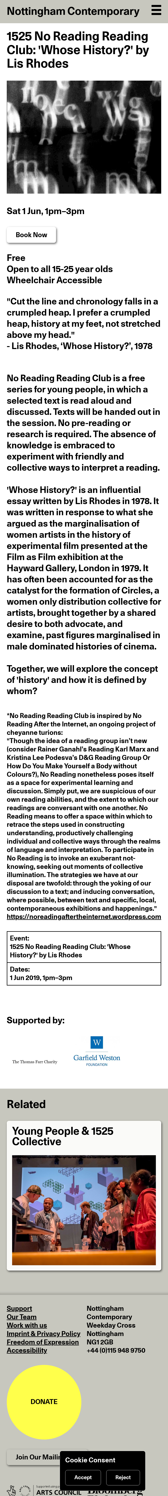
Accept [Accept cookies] (83, 1477)
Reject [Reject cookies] (123, 1477)
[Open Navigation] (156, 9)
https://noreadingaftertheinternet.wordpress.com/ (85, 917)
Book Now (31, 235)
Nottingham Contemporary (73, 11)
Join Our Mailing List (47, 1457)
